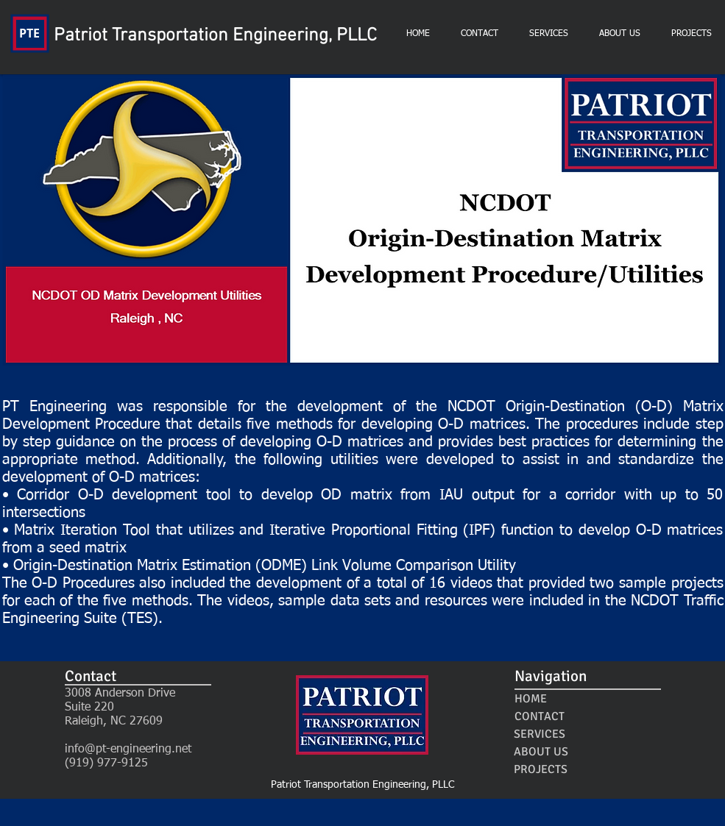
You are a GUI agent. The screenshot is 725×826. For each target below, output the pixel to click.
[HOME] (531, 699)
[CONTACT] (539, 716)
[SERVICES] (540, 734)
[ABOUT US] (541, 752)
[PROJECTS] (541, 769)
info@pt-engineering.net (128, 749)
